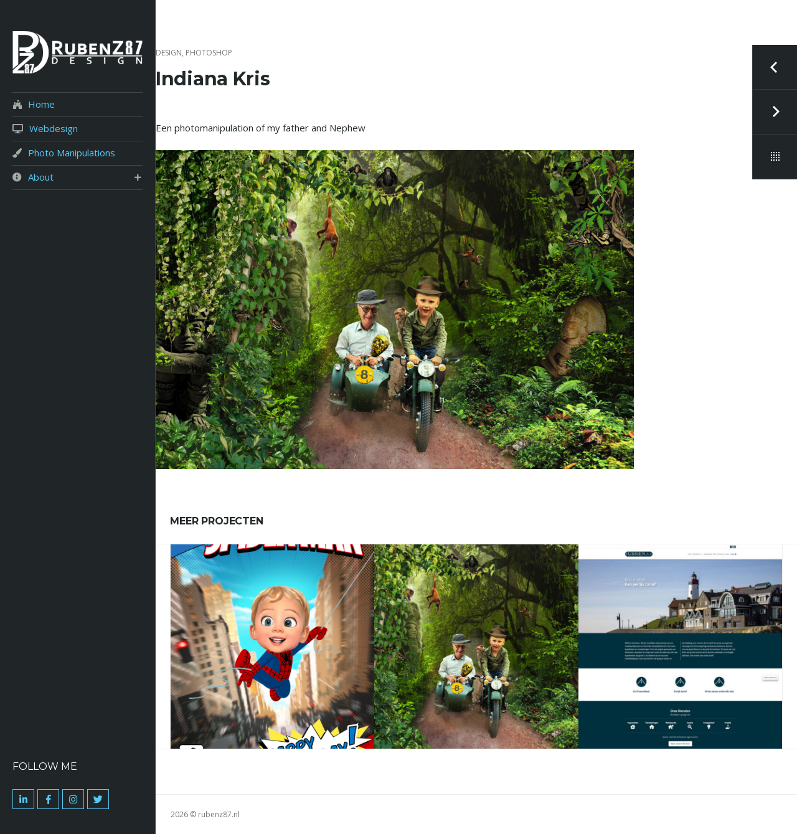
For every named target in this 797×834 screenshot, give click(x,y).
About (41, 177)
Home (41, 104)
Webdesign (53, 128)
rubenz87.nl (219, 814)
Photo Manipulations (71, 153)
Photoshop (209, 52)
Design (169, 52)
